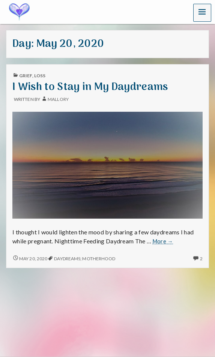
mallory (58, 99)
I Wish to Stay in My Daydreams (90, 87)
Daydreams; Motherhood (84, 258)
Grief (25, 75)
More (163, 241)
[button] (202, 13)
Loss (39, 75)
